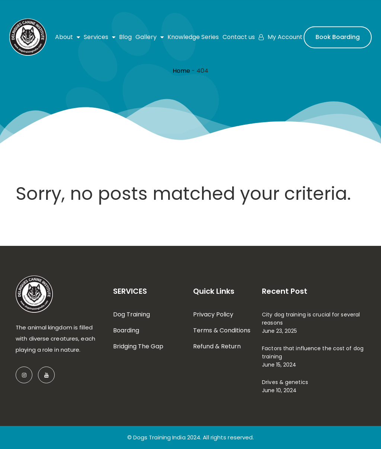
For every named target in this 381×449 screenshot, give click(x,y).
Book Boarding (338, 37)
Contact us (238, 37)
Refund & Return (217, 346)
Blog (125, 37)
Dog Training (131, 314)
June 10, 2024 (279, 390)
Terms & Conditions (221, 330)
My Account (280, 37)
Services (99, 37)
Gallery (149, 37)
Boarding (126, 330)
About (67, 37)
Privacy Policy (213, 314)
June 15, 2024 (279, 364)
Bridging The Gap (138, 346)
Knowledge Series (193, 37)
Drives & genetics (285, 382)
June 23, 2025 (279, 331)
